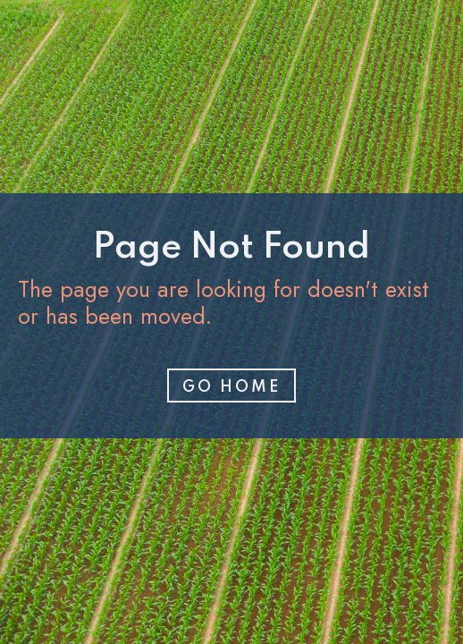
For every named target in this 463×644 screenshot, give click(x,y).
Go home (231, 387)
